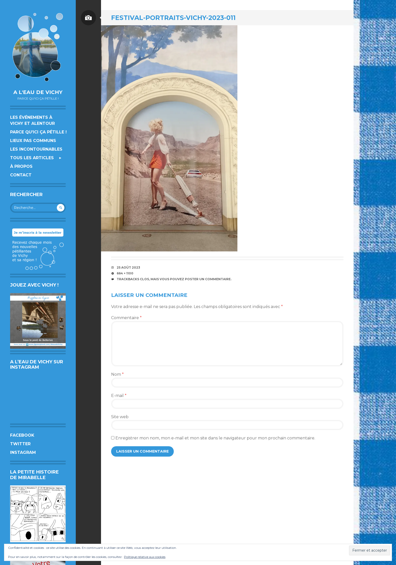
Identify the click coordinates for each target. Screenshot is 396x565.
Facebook (22, 435)
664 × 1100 (125, 273)
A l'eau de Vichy (37, 92)
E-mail (119, 395)
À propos (21, 166)
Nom (117, 374)
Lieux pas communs (33, 140)
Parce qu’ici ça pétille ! (38, 132)
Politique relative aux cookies (144, 557)
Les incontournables (36, 149)
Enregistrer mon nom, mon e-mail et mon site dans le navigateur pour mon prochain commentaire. (215, 438)
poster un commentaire (208, 279)
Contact (21, 175)
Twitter (20, 443)
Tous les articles (32, 157)
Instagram (23, 452)
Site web (120, 416)
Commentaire (126, 317)
